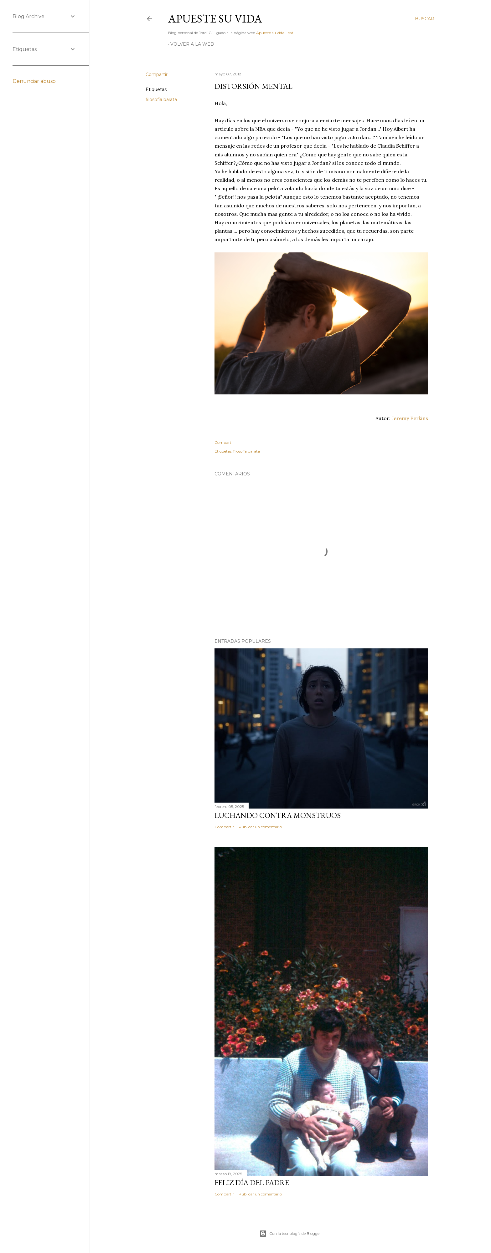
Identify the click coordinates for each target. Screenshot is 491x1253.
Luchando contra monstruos (277, 815)
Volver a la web (192, 44)
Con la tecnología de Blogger (290, 1233)
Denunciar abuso (34, 81)
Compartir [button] (157, 74)
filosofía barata (161, 99)
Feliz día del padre (251, 1182)
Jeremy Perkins (410, 418)
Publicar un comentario (260, 826)
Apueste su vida (215, 18)
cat (290, 32)
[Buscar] (424, 18)
